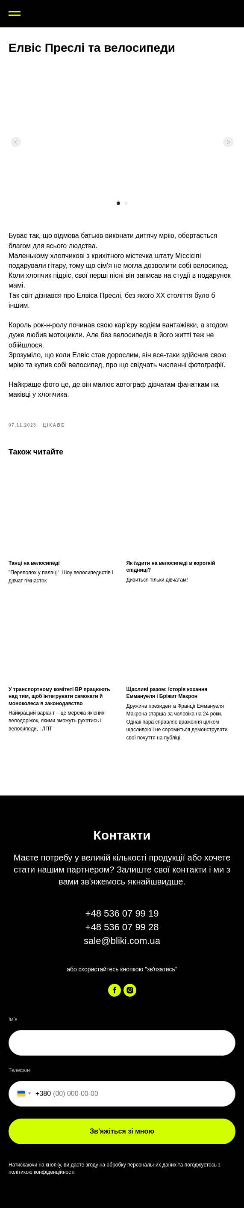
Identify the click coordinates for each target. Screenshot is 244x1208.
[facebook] (114, 990)
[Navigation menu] (15, 13)
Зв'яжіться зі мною (122, 1131)
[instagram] (129, 990)
